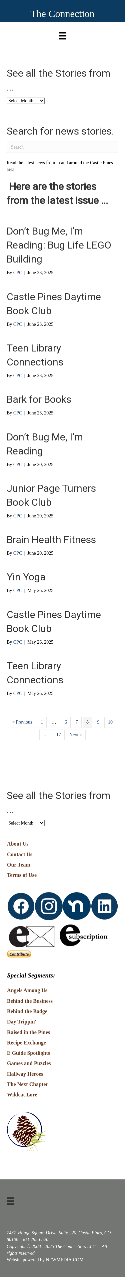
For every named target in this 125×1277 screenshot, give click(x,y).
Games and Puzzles (29, 1063)
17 (58, 734)
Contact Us (19, 854)
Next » (75, 734)
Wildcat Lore (22, 1094)
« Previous (22, 722)
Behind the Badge (27, 1011)
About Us (17, 844)
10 (110, 722)
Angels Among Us (27, 990)
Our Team (18, 865)
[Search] (62, 147)
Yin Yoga (26, 577)
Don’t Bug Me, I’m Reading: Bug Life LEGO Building (59, 245)
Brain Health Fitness (51, 539)
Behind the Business (30, 1001)
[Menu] (62, 34)
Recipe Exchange (26, 1042)
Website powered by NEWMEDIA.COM (45, 1259)
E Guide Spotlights (28, 1053)
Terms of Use (22, 875)
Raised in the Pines (28, 1032)
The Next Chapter (27, 1084)
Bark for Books (39, 399)
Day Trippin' (21, 1021)
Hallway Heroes (25, 1074)
